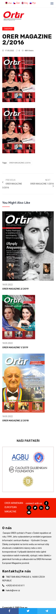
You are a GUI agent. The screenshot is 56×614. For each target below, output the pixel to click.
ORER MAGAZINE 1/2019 (15, 347)
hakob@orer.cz (13, 590)
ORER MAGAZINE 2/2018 (15, 420)
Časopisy (8, 29)
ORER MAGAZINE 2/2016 (19, 163)
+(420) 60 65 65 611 (15, 585)
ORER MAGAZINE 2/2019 (15, 288)
